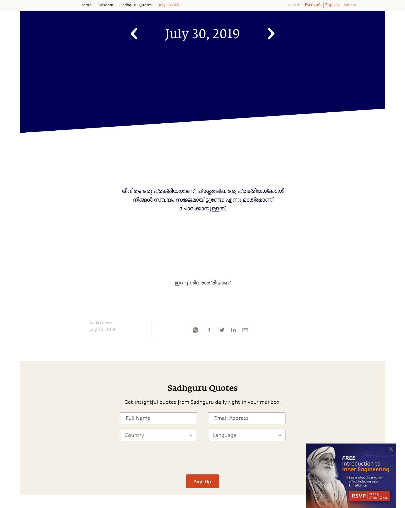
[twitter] (222, 331)
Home (85, 5)
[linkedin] (233, 331)
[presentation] (202, 458)
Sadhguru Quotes (136, 5)
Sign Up (202, 481)
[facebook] (209, 331)
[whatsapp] (195, 331)
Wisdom (105, 5)
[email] (245, 331)
